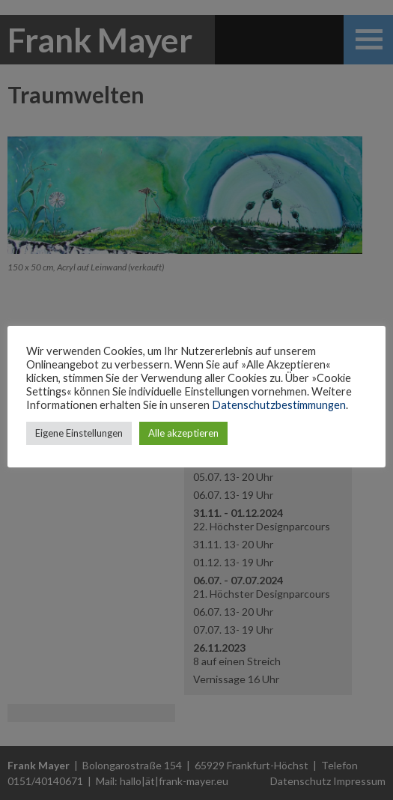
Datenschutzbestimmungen (279, 405)
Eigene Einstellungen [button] (79, 433)
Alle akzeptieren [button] (183, 433)
